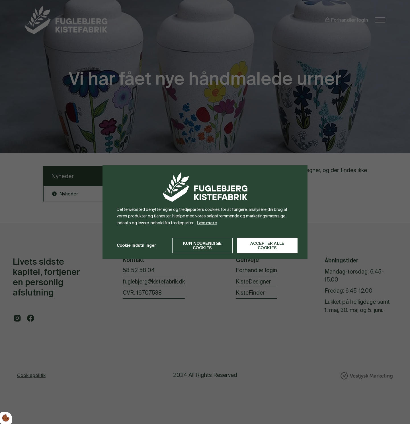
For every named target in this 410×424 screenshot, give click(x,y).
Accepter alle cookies (267, 245)
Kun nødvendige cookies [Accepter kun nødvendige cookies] (202, 245)
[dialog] (205, 212)
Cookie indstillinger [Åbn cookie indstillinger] (136, 245)
